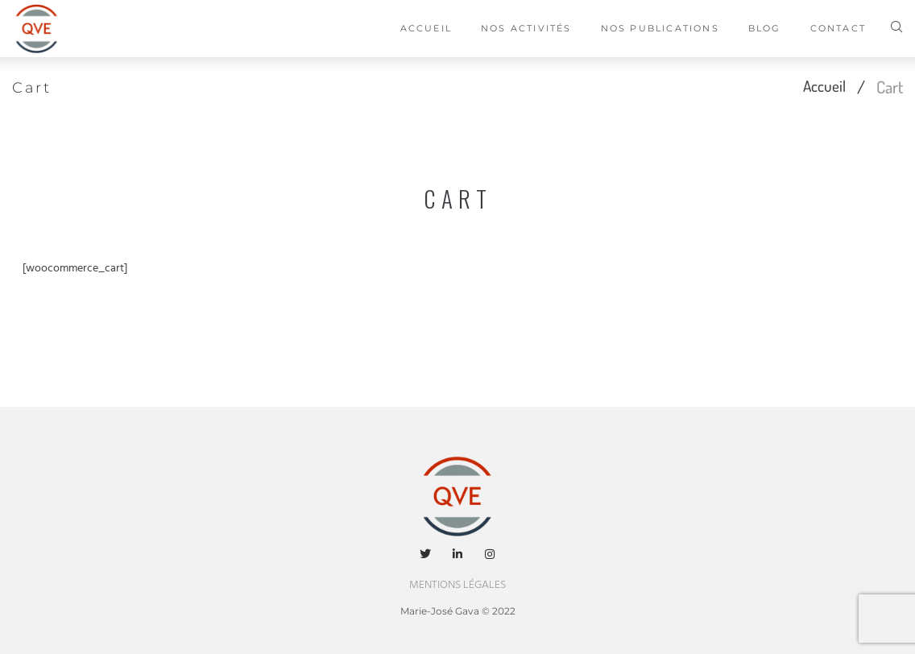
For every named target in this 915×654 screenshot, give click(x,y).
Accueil (821, 86)
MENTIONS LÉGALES (457, 585)
